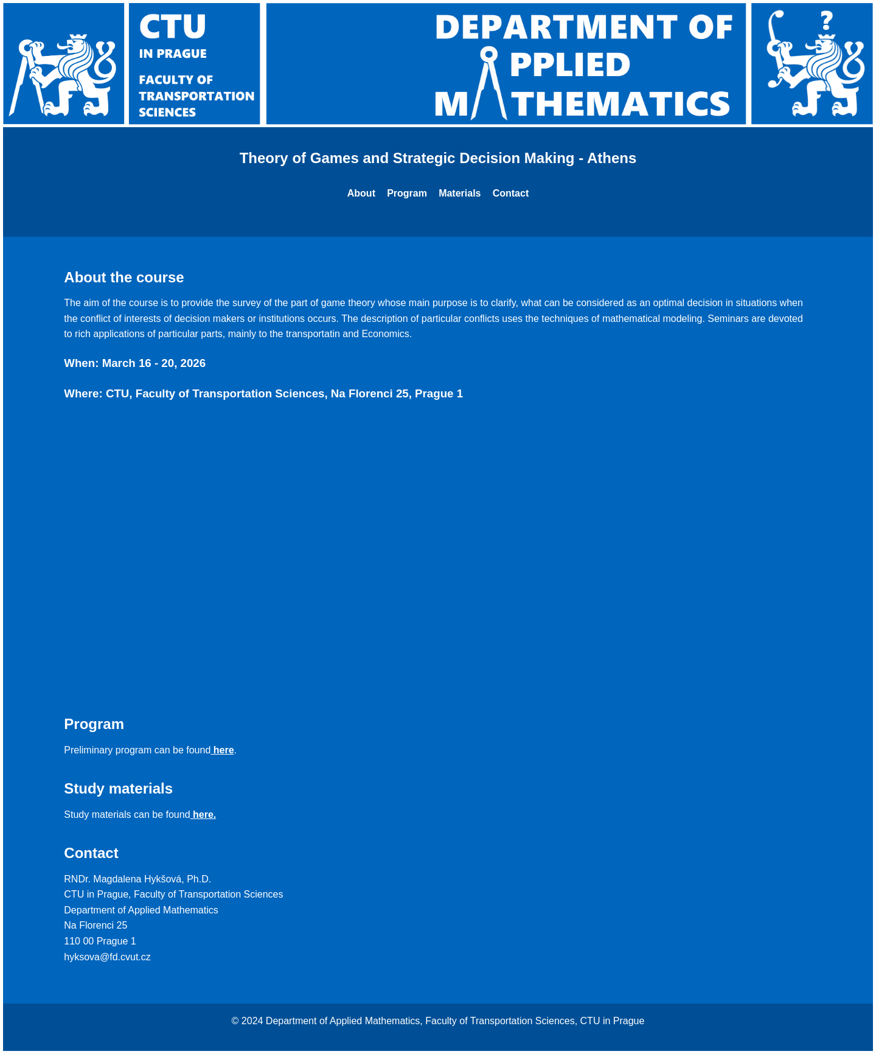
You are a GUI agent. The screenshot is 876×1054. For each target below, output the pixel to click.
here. (203, 814)
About (361, 193)
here (222, 750)
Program (407, 193)
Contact (511, 193)
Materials (460, 193)
